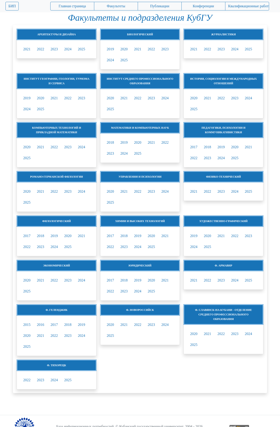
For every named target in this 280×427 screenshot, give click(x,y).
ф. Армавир (223, 265)
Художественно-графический (223, 221)
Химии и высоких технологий (140, 221)
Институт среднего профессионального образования (140, 81)
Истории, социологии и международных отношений (223, 81)
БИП (12, 6)
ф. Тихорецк (56, 365)
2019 (110, 49)
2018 (110, 142)
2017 (193, 147)
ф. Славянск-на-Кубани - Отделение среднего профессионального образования (223, 314)
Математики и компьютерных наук (140, 127)
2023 (54, 49)
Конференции (203, 6)
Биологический (140, 34)
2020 (124, 49)
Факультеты (116, 6)
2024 (67, 49)
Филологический (56, 221)
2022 (40, 49)
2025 (81, 49)
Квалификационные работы (248, 6)
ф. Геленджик (56, 310)
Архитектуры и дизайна (56, 34)
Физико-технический (223, 176)
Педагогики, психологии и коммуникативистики (223, 130)
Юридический (140, 265)
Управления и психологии (140, 176)
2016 (40, 325)
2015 (27, 325)
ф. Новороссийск (140, 310)
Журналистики (223, 34)
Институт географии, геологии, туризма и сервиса (56, 81)
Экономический (56, 265)
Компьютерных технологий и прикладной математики (56, 130)
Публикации (159, 6)
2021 (27, 49)
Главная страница (72, 6)
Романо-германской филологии (56, 176)
